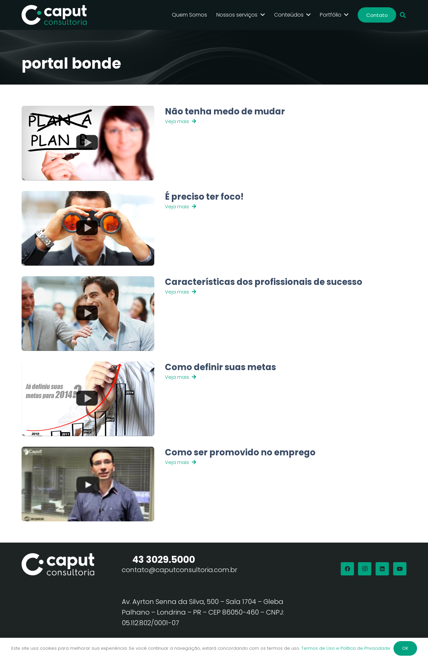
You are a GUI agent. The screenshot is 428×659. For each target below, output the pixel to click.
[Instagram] (364, 568)
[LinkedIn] (382, 568)
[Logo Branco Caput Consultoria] (54, 15)
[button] (402, 15)
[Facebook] (347, 568)
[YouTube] (399, 568)
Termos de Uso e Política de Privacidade (345, 648)
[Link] (260, 143)
